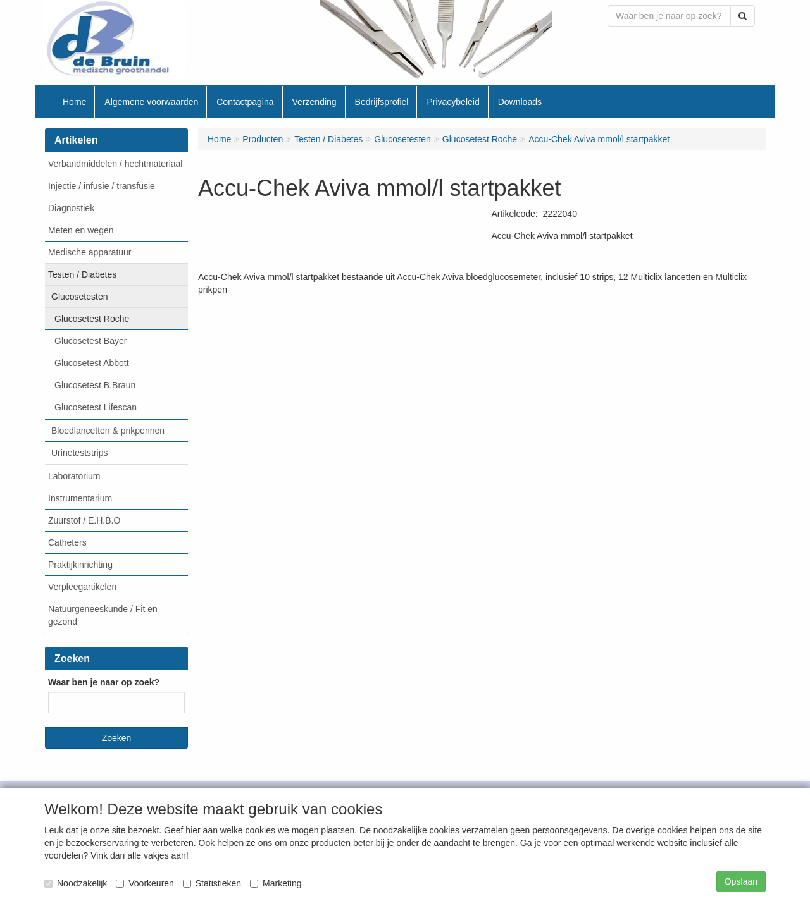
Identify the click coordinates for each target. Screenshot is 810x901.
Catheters (67, 542)
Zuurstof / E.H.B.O (84, 520)
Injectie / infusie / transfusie (101, 186)
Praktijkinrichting (80, 565)
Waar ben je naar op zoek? (103, 682)
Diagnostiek (71, 208)
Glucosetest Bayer (90, 341)
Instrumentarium (80, 498)
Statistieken (212, 883)
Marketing (275, 883)
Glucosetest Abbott (91, 363)
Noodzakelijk (75, 883)
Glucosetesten (79, 296)
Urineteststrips (79, 453)
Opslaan (741, 881)
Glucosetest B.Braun (94, 385)
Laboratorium (74, 476)
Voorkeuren (145, 883)
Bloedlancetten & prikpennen (108, 431)
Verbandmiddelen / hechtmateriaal (115, 164)
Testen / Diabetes (82, 274)
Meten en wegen (81, 230)
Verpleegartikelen (82, 587)
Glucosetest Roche (91, 319)
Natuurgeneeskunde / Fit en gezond (103, 615)
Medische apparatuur (90, 252)
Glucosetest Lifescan (95, 407)
